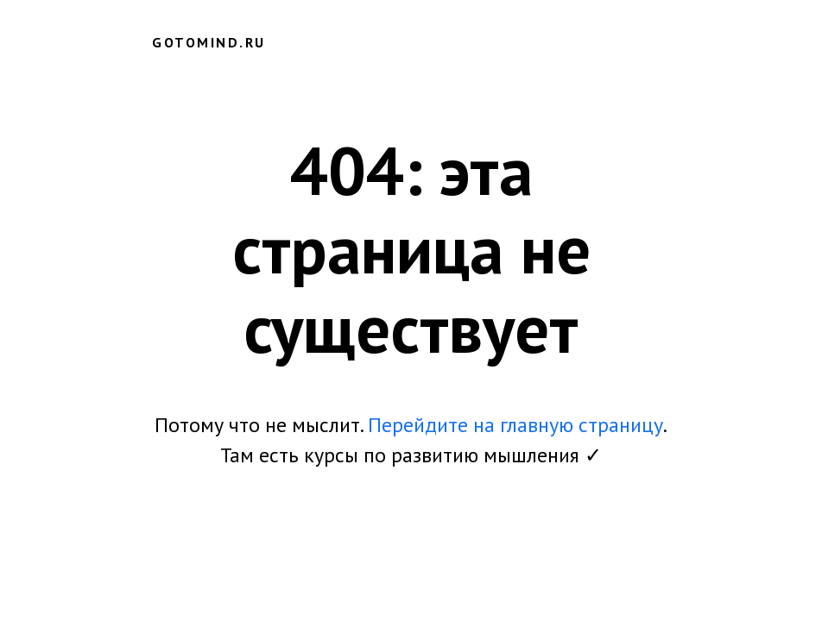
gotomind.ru (209, 42)
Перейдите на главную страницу (515, 424)
